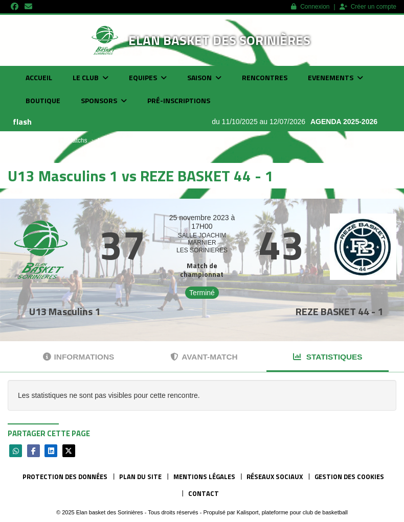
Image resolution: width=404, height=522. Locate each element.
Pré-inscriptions (178, 100)
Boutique (43, 100)
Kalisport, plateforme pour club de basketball (292, 512)
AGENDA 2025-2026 (347, 121)
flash (22, 121)
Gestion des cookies (349, 476)
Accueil (39, 77)
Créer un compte (368, 6)
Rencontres (264, 77)
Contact (203, 493)
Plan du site (140, 476)
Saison (204, 77)
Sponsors (104, 100)
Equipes (148, 77)
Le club (90, 77)
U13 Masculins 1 (64, 311)
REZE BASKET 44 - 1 (339, 311)
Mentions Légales (204, 476)
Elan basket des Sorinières (219, 40)
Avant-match (203, 356)
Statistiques (328, 356)
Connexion (310, 6)
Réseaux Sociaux (274, 476)
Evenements (335, 77)
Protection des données (65, 476)
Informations (79, 356)
